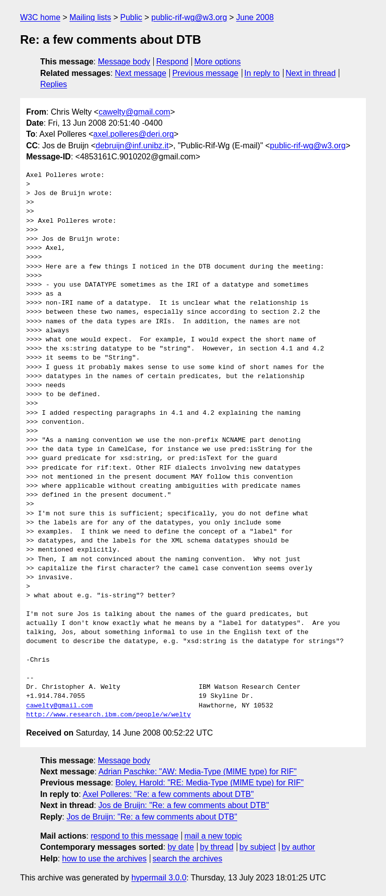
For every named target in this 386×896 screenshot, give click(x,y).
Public (131, 17)
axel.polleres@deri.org (133, 134)
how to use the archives (104, 858)
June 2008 (255, 17)
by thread (217, 847)
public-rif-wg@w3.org (189, 17)
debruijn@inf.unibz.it (131, 145)
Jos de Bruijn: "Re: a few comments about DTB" (184, 805)
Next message (140, 73)
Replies (53, 84)
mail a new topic (213, 836)
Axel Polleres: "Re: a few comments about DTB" (167, 794)
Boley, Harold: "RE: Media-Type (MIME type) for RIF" (209, 782)
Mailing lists (90, 17)
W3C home (40, 17)
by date (180, 847)
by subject (257, 847)
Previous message (205, 73)
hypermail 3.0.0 (158, 877)
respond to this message (134, 836)
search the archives (188, 858)
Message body (124, 61)
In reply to (261, 73)
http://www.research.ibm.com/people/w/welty (108, 715)
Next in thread (310, 73)
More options (218, 61)
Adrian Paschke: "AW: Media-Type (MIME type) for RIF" (198, 771)
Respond (172, 61)
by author (298, 847)
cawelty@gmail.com (134, 112)
